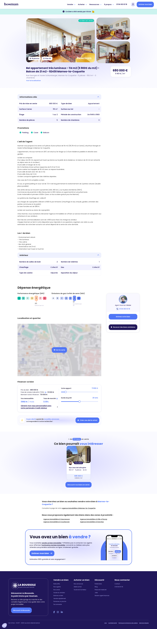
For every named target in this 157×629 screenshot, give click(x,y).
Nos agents (57, 587)
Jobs (96, 592)
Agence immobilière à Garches (92, 522)
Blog (96, 587)
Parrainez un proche (59, 601)
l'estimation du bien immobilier (53, 545)
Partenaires (98, 584)
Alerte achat (77, 587)
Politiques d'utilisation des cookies (128, 623)
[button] (4, 625)
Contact (117, 584)
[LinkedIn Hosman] (62, 612)
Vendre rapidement (59, 598)
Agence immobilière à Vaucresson (56, 519)
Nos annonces (78, 584)
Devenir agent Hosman (102, 595)
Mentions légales (144, 623)
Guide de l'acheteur (80, 590)
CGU (105, 623)
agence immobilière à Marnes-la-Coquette (79, 508)
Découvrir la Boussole (21, 610)
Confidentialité (112, 623)
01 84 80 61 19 (121, 4)
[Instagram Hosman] (58, 612)
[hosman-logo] (11, 4)
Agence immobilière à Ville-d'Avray (93, 519)
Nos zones (56, 590)
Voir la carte (59, 350)
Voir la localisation (33, 81)
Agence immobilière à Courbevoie (56, 522)
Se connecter (57, 604)
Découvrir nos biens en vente (78, 485)
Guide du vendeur (59, 592)
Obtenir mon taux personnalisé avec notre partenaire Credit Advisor (36, 407)
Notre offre (56, 584)
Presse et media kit (100, 590)
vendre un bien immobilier (52, 543)
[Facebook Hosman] (54, 612)
